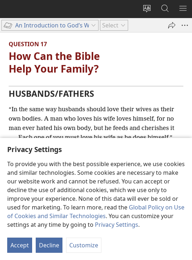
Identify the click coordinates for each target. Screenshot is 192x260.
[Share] (171, 25)
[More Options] (184, 25)
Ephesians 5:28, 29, (34, 152)
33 (64, 152)
